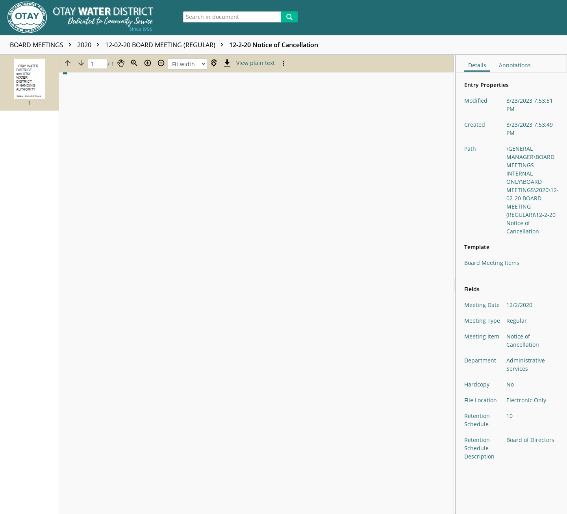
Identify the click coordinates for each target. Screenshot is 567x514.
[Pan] (121, 63)
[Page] (97, 64)
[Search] (289, 16)
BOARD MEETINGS (42, 45)
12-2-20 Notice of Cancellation (273, 45)
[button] (29, 83)
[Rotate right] (213, 63)
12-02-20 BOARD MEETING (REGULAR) (166, 45)
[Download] (227, 63)
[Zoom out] (161, 63)
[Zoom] (134, 63)
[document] (511, 284)
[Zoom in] (147, 63)
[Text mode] (255, 63)
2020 (90, 45)
